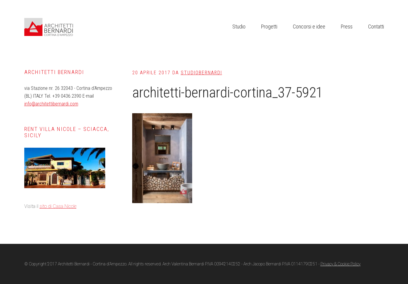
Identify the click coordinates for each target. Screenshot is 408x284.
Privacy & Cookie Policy (340, 264)
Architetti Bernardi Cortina (69, 27)
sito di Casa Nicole (58, 206)
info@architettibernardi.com (51, 104)
